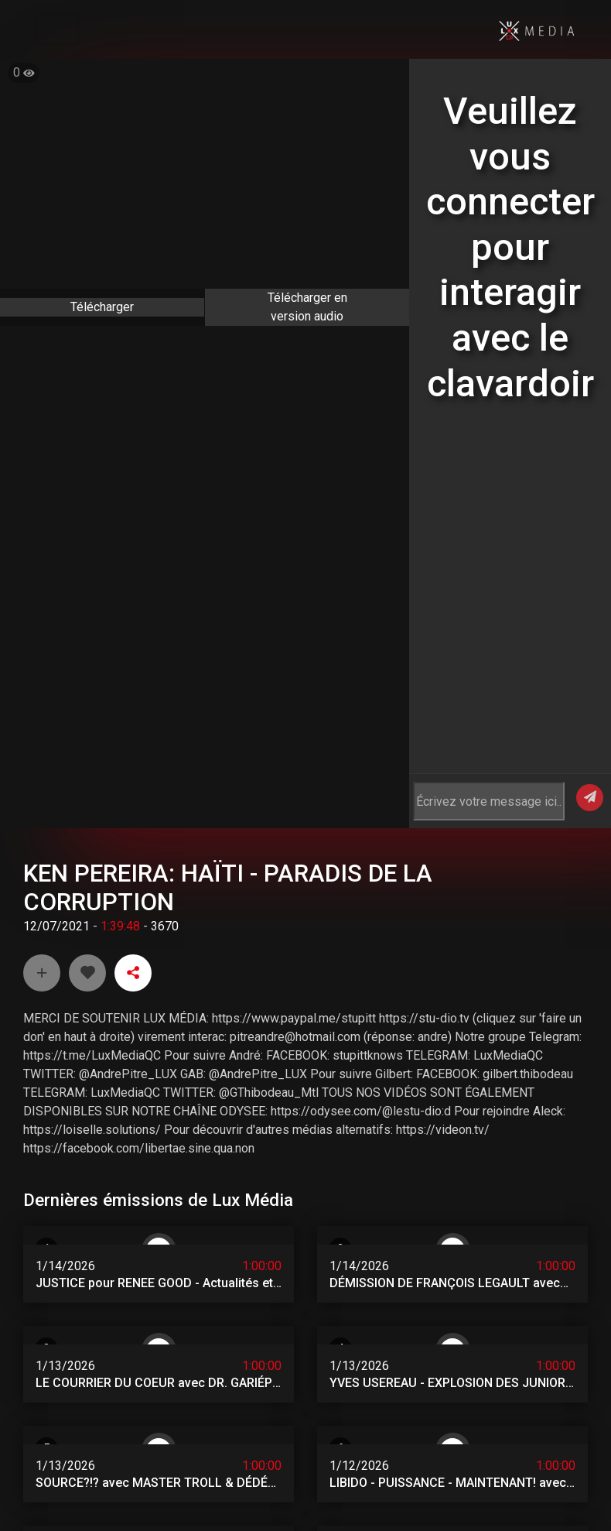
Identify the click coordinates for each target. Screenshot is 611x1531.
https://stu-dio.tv (424, 952)
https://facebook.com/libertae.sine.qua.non (138, 1082)
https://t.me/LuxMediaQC (92, 989)
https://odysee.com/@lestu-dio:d (361, 1045)
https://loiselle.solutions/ (92, 1064)
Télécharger (102, 307)
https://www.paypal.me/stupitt (294, 952)
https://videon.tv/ (443, 1064)
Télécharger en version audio (307, 307)
